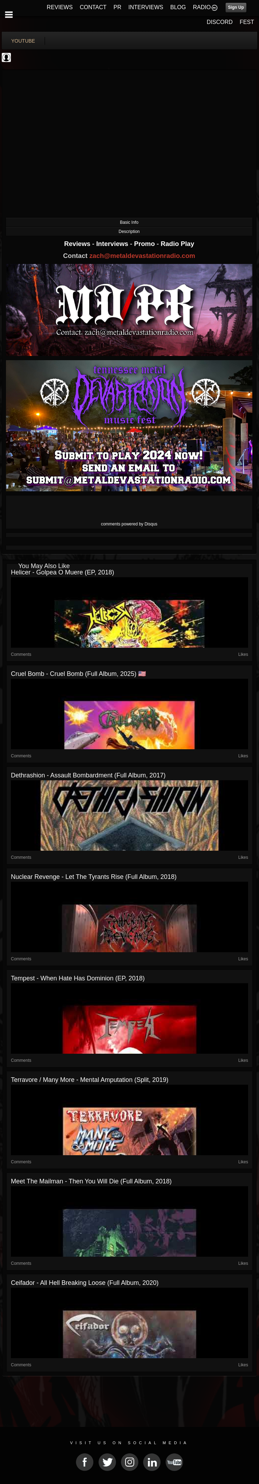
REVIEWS (60, 7)
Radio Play (177, 243)
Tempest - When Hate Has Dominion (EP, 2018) (78, 978)
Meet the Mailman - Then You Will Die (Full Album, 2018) (91, 1181)
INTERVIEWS (145, 7)
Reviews (78, 243)
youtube (23, 41)
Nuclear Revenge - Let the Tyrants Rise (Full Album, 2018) (94, 876)
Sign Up (236, 7)
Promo (145, 243)
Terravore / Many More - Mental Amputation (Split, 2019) (89, 1079)
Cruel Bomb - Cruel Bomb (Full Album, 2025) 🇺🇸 (78, 673)
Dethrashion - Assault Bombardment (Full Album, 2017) (88, 775)
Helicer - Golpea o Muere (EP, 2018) (62, 572)
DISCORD (220, 22)
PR (117, 7)
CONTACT (93, 7)
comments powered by (129, 524)
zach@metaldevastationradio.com (142, 255)
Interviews (113, 243)
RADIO (202, 7)
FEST (247, 22)
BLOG (178, 7)
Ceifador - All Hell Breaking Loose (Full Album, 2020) (84, 1282)
